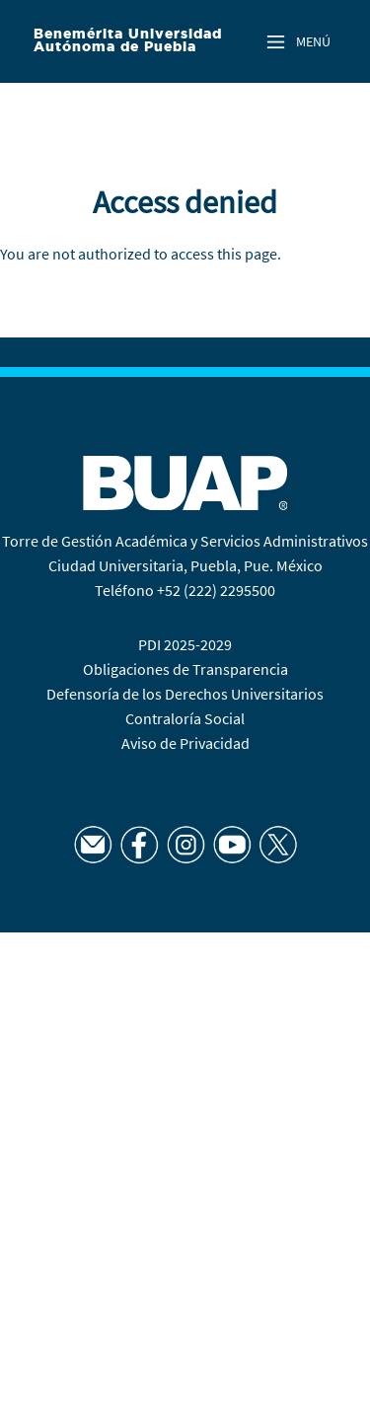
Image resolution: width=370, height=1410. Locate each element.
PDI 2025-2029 (185, 644)
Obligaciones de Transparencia (185, 669)
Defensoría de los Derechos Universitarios (185, 694)
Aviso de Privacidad (185, 743)
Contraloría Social (185, 718)
